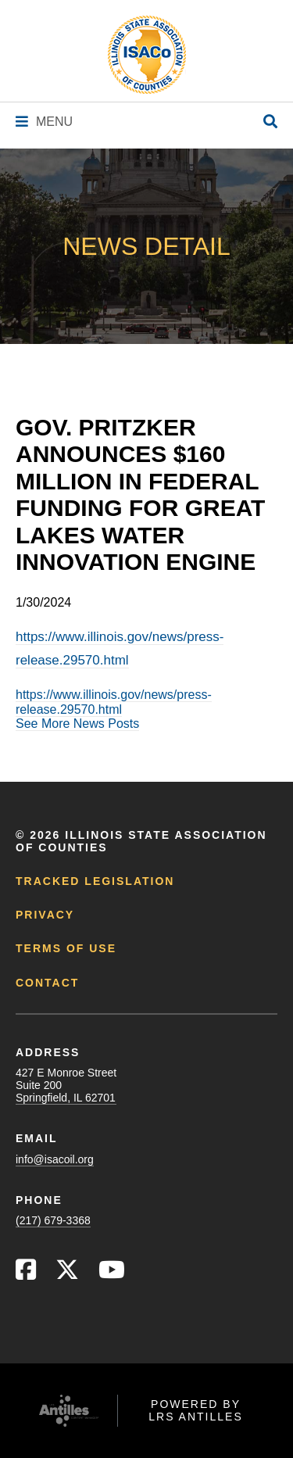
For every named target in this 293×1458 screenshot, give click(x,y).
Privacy (45, 914)
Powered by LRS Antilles (195, 1410)
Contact (47, 982)
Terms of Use (66, 948)
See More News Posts (77, 723)
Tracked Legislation (95, 881)
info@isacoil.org (55, 1159)
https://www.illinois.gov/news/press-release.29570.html (114, 701)
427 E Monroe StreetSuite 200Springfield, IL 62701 (66, 1085)
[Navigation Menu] (44, 121)
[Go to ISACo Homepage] (147, 55)
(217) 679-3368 (53, 1220)
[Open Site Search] (270, 122)
